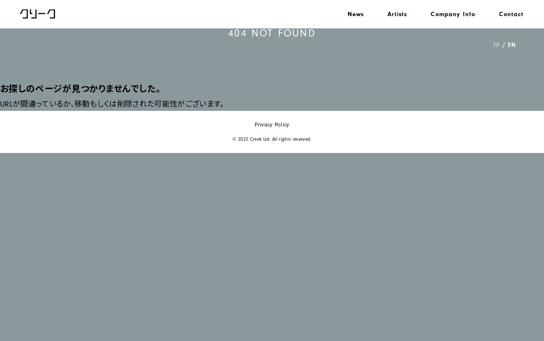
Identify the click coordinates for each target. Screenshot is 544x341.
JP (496, 44)
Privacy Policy (272, 125)
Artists (397, 14)
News (356, 14)
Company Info (453, 14)
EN (512, 44)
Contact (511, 14)
